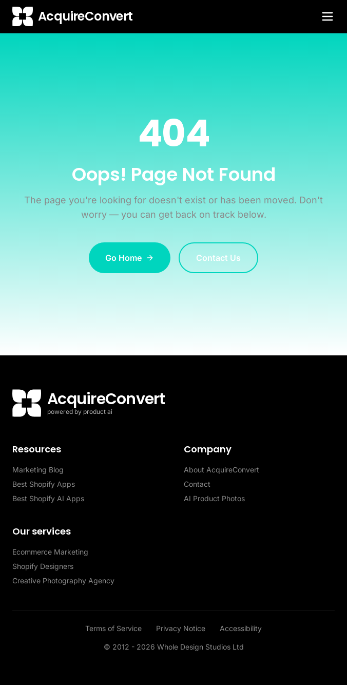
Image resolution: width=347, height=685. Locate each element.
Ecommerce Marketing (50, 551)
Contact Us (218, 258)
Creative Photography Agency (63, 580)
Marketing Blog (38, 469)
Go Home (129, 258)
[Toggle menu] (327, 16)
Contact (197, 484)
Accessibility (241, 628)
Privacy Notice (181, 628)
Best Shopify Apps (43, 484)
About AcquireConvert (221, 469)
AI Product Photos (214, 498)
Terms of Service (114, 628)
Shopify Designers (42, 566)
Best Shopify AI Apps (48, 498)
